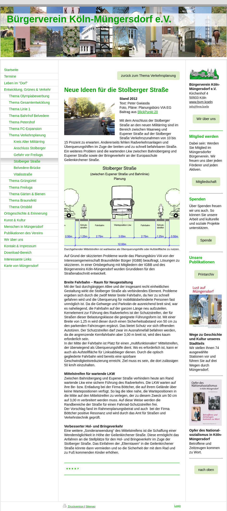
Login (177, 505)
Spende (206, 240)
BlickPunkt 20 (148, 112)
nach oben (206, 470)
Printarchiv (206, 274)
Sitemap (90, 506)
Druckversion (73, 506)
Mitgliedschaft (206, 182)
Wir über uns (205, 119)
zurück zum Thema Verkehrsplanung (148, 76)
